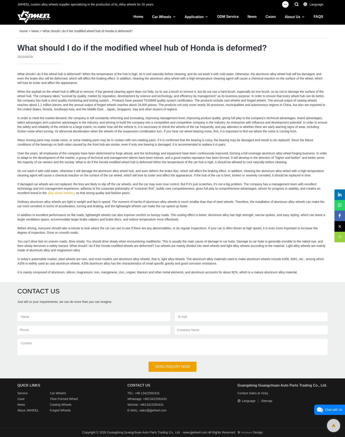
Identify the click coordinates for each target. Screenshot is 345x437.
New (20, 404)
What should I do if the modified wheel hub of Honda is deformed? (87, 31)
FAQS (318, 17)
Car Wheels (161, 17)
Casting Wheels (61, 404)
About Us (292, 17)
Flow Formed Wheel (64, 399)
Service (22, 393)
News (252, 17)
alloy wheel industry (61, 193)
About (21, 410)
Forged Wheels (60, 410)
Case (21, 399)
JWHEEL (32, 410)
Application (194, 17)
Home (138, 17)
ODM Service (228, 17)
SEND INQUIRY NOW (172, 366)
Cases (271, 17)
